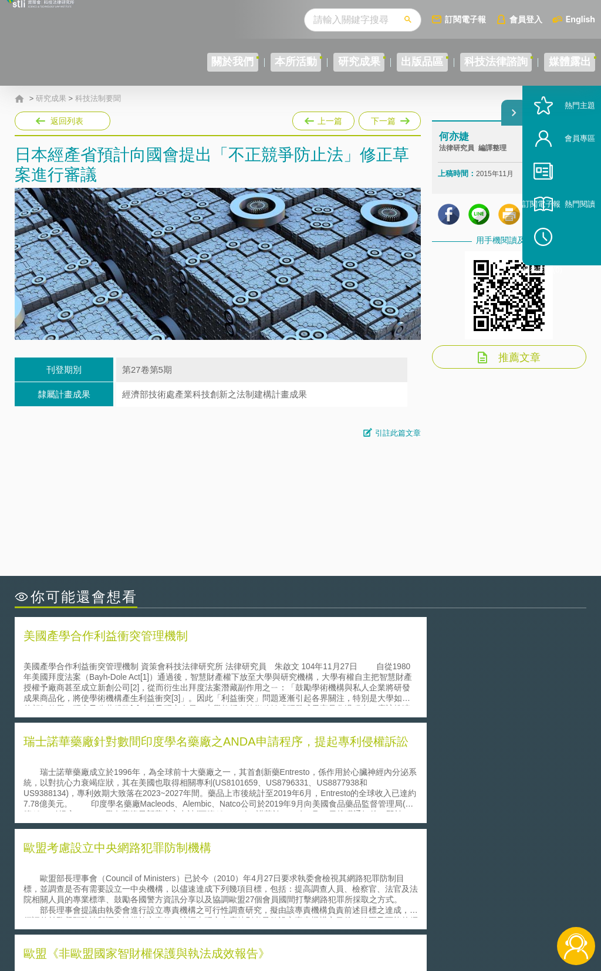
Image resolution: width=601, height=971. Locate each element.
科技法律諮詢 (473, 62)
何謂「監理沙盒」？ (349, 761)
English (580, 19)
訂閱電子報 (465, 19)
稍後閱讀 (566, 280)
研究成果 (307, 62)
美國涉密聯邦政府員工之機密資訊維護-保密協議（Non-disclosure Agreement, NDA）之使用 (151, 810)
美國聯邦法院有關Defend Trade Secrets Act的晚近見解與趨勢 (144, 777)
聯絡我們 (307, 906)
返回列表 (66, 121)
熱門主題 (561, 148)
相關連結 (504, 873)
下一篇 (389, 119)
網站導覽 (307, 923)
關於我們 (151, 62)
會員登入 (525, 19)
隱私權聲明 (311, 873)
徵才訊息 (307, 890)
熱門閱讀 (561, 247)
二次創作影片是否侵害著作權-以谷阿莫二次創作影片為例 (135, 761)
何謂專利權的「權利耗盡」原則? (373, 793)
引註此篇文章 (398, 433)
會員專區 (561, 181)
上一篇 (323, 119)
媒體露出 (562, 62)
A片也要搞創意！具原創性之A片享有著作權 (394, 777)
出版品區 (385, 62)
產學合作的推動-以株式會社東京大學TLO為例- (400, 810)
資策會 (445, 873)
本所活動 (229, 62)
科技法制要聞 (98, 99)
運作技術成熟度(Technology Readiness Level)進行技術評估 (139, 793)
